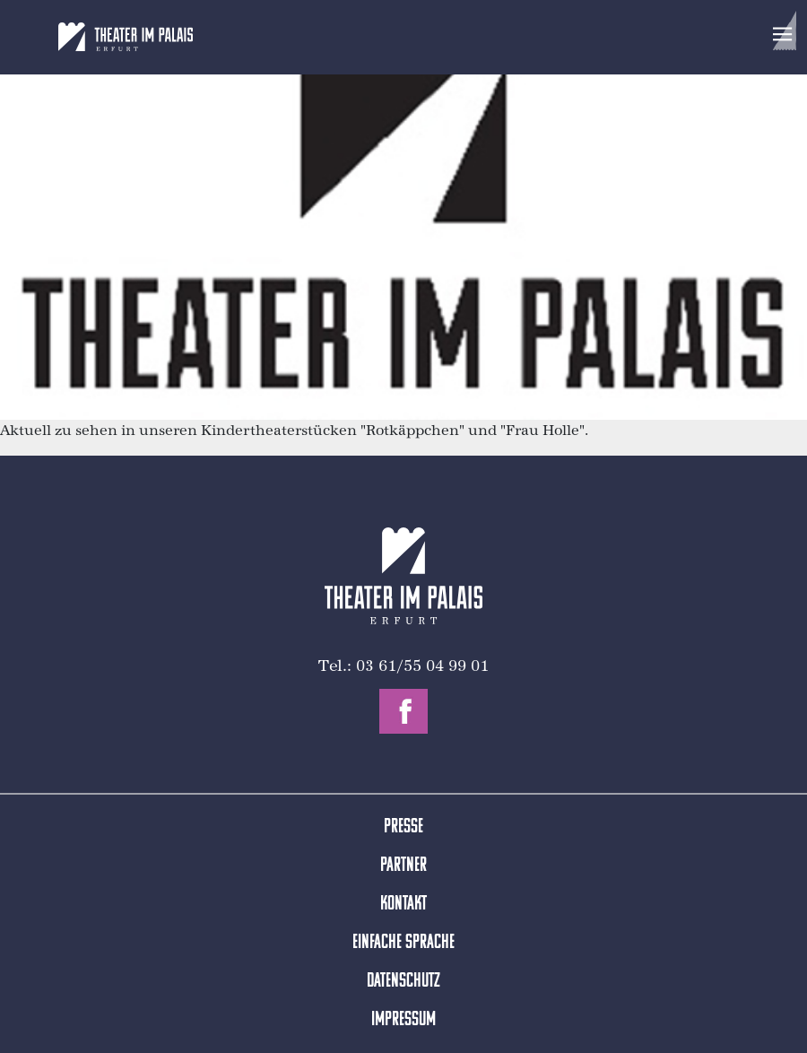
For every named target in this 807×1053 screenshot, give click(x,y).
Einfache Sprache (403, 943)
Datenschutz (403, 981)
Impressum (403, 1020)
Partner (403, 866)
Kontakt (403, 904)
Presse (403, 827)
